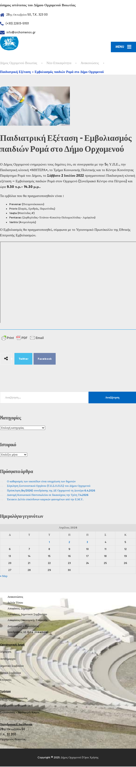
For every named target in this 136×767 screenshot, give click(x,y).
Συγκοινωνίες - (9, 713)
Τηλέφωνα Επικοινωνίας (13, 698)
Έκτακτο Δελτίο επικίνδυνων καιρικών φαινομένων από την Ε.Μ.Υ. (45, 499)
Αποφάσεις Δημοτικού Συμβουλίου (27, 614)
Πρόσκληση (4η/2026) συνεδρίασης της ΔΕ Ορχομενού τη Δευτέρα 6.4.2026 (51, 490)
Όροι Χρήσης (91, 758)
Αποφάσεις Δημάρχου (19, 609)
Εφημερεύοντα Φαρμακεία (15, 705)
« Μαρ (3, 576)
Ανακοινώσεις (15, 597)
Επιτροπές (5, 680)
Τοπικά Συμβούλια (10, 673)
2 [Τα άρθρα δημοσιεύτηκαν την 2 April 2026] (69, 542)
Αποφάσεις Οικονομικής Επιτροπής (27, 620)
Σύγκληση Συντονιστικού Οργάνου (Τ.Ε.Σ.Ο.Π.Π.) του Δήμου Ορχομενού (48, 486)
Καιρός (36, 713)
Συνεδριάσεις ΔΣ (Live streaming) (27, 632)
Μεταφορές (24, 713)
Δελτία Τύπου (15, 603)
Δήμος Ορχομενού (71, 758)
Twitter (23, 359)
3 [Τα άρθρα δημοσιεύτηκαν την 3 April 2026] (87, 542)
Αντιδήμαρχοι (7, 659)
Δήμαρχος (5, 652)
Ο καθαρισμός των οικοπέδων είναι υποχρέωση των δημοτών (41, 482)
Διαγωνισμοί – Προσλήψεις (23, 626)
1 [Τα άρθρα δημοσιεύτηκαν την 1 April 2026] (49, 542)
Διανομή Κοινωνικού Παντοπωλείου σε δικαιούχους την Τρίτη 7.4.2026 (47, 495)
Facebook (45, 359)
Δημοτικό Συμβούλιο (12, 666)
